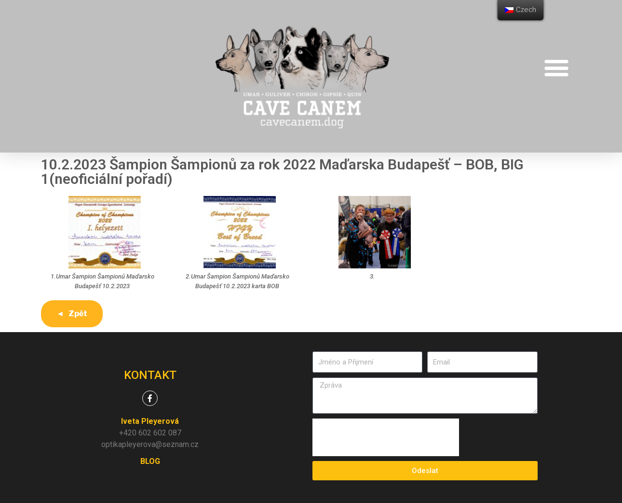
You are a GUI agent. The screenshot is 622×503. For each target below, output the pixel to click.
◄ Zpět (71, 313)
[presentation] (385, 437)
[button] (556, 67)
